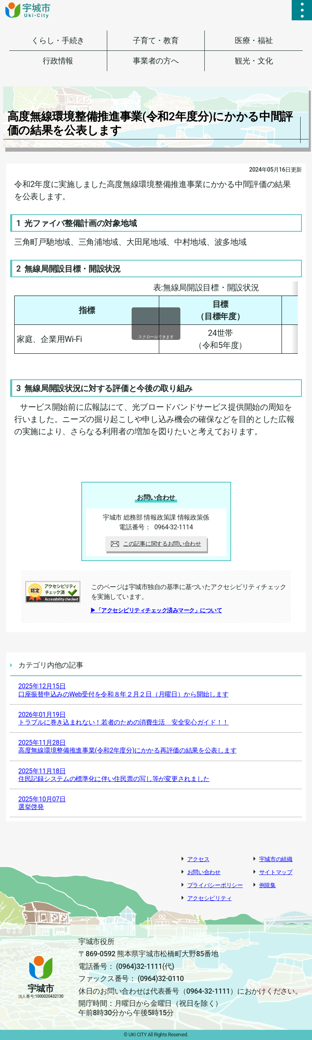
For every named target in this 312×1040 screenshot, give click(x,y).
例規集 (267, 885)
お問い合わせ (204, 872)
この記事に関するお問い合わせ (156, 543)
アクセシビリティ (209, 898)
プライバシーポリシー (215, 885)
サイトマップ (275, 872)
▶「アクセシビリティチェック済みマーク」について (156, 610)
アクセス (198, 859)
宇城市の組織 (275, 859)
